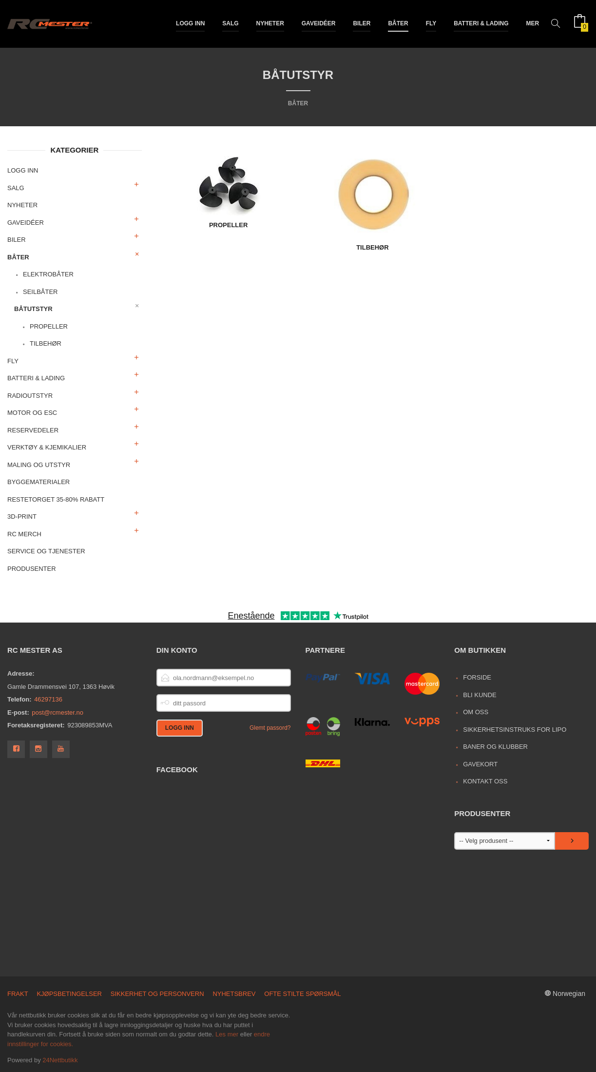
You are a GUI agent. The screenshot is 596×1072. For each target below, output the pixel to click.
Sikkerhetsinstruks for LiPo (514, 729)
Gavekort (480, 764)
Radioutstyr (30, 395)
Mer (532, 23)
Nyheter (270, 23)
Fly (431, 23)
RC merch (24, 534)
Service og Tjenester (46, 551)
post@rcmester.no (57, 712)
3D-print (22, 516)
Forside (477, 677)
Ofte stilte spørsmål (302, 993)
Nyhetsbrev (233, 993)
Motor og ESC (32, 412)
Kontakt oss (485, 781)
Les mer (226, 1034)
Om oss (475, 712)
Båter (398, 23)
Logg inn (190, 23)
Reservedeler (32, 430)
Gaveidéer (319, 23)
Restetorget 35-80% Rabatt (55, 499)
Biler (361, 23)
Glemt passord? (270, 727)
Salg (230, 23)
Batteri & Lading (481, 23)
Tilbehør (45, 343)
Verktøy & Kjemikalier (46, 447)
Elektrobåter (48, 274)
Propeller (49, 326)
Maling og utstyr (38, 464)
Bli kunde (480, 695)
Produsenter (31, 568)
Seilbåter (40, 291)
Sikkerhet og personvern (157, 993)
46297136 (48, 699)
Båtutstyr (33, 308)
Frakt (17, 993)
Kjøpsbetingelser (69, 993)
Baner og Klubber (495, 746)
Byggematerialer (38, 482)
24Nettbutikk (59, 1060)
